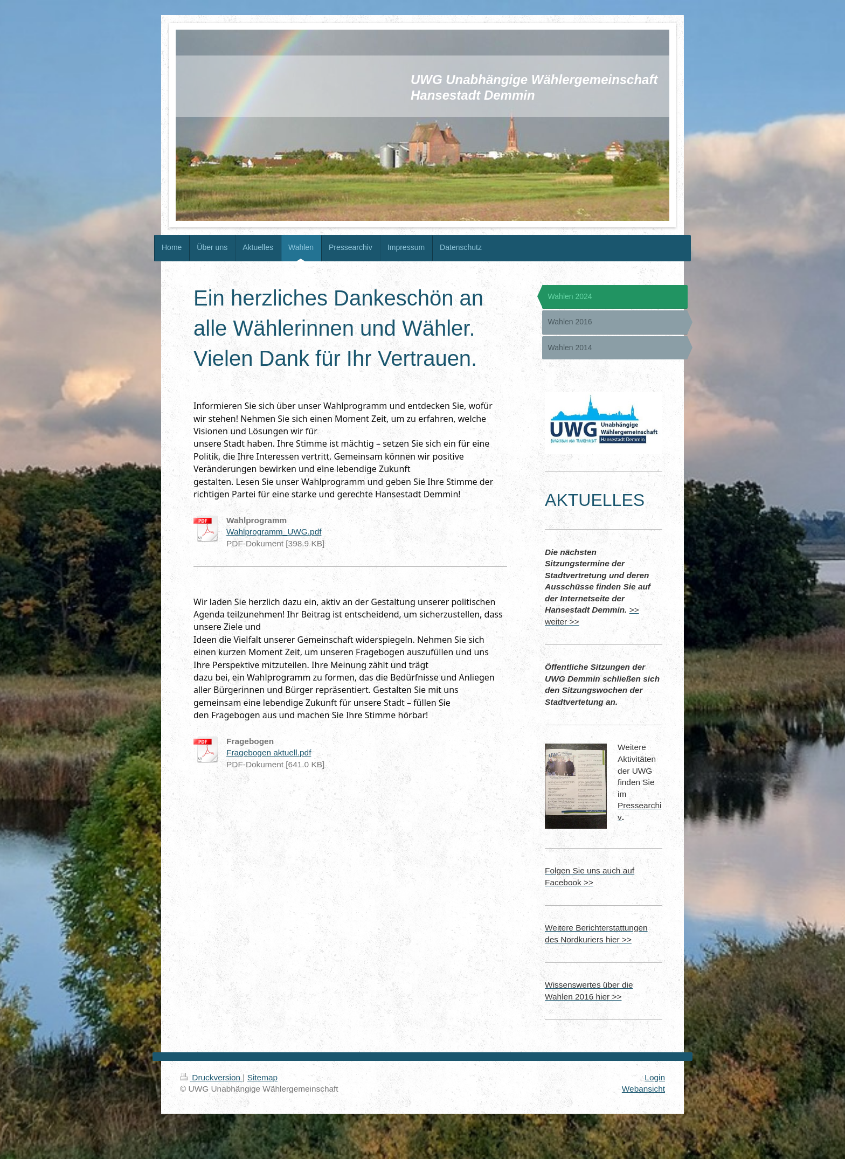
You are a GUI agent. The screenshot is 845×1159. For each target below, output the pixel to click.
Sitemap (262, 1077)
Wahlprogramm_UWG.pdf (273, 531)
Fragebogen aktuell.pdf (268, 752)
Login (655, 1077)
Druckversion (211, 1077)
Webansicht (643, 1088)
